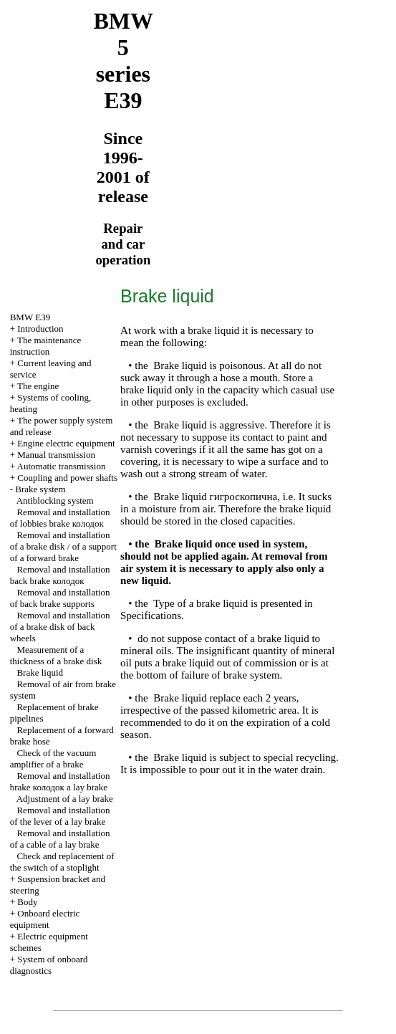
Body (27, 901)
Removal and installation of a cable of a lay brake (60, 839)
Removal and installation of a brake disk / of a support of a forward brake (63, 546)
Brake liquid (39, 672)
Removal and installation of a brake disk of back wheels (60, 626)
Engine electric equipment (66, 443)
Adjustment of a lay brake (64, 798)
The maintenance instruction (46, 346)
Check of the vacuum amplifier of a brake (53, 758)
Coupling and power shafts (67, 477)
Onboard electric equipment (45, 919)
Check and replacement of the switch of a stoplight (62, 862)
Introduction (40, 328)
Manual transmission (56, 454)
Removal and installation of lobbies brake (60, 518)
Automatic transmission (61, 466)
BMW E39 (30, 317)
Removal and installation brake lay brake (60, 781)
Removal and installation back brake (60, 575)
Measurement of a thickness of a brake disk (56, 655)
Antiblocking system (55, 500)
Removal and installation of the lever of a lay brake (60, 816)
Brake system (40, 489)
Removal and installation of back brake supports (60, 598)
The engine (38, 385)
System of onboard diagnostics (49, 965)
